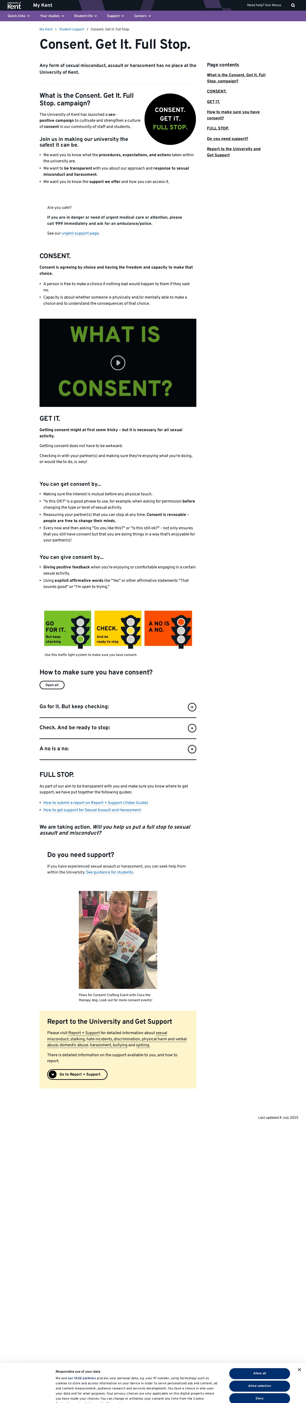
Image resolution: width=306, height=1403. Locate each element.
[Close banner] (299, 1333)
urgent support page (80, 233)
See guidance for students (109, 872)
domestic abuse (74, 1045)
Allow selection (259, 1350)
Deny (260, 1362)
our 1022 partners (82, 1342)
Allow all (259, 1337)
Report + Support (84, 1033)
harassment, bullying (109, 1045)
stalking (77, 1039)
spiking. (143, 1045)
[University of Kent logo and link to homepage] (17, 5)
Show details (220, 1395)
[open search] (293, 5)
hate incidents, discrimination (113, 1039)
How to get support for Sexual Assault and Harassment (92, 810)
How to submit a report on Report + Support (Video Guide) (95, 803)
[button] (118, 363)
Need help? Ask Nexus (264, 5)
